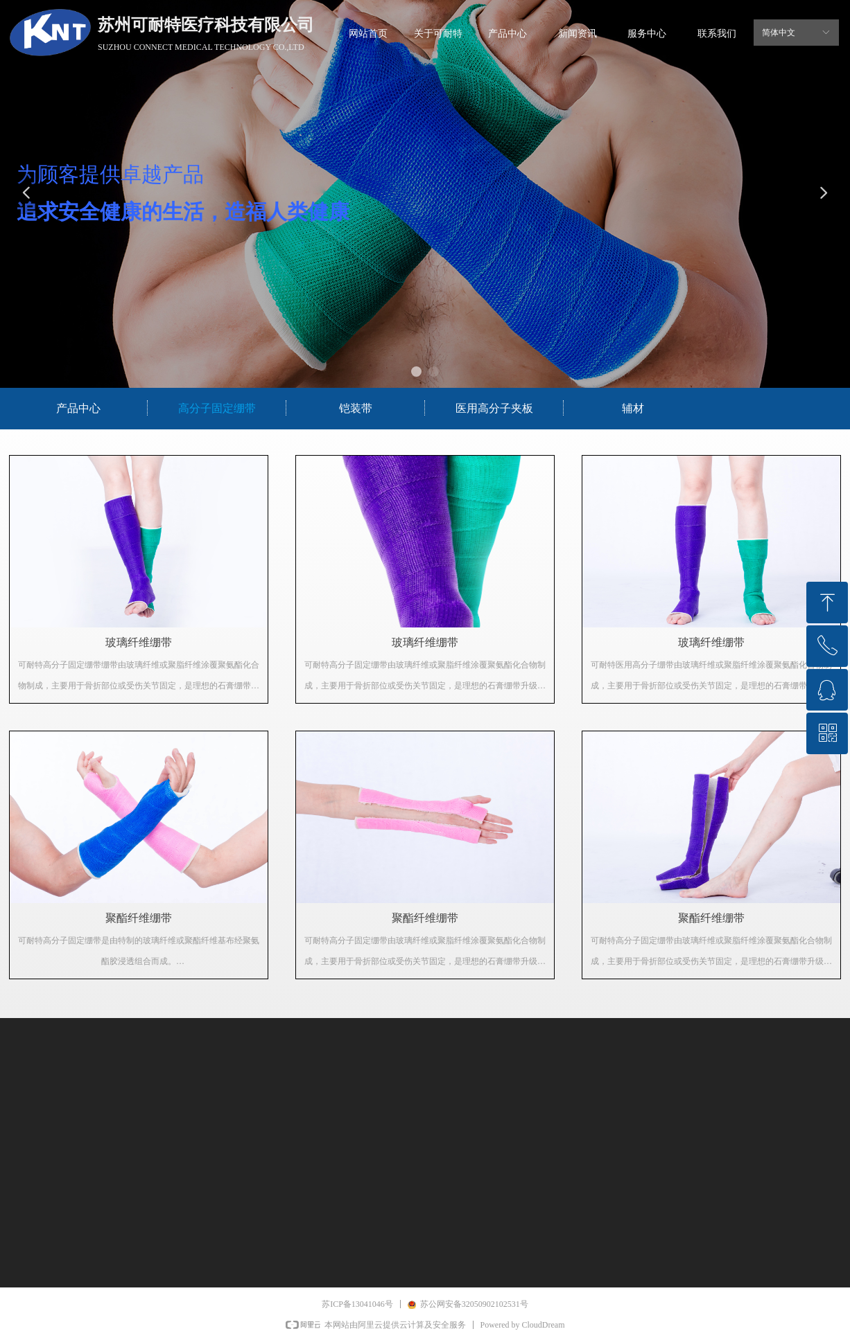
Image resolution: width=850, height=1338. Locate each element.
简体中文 (778, 32)
